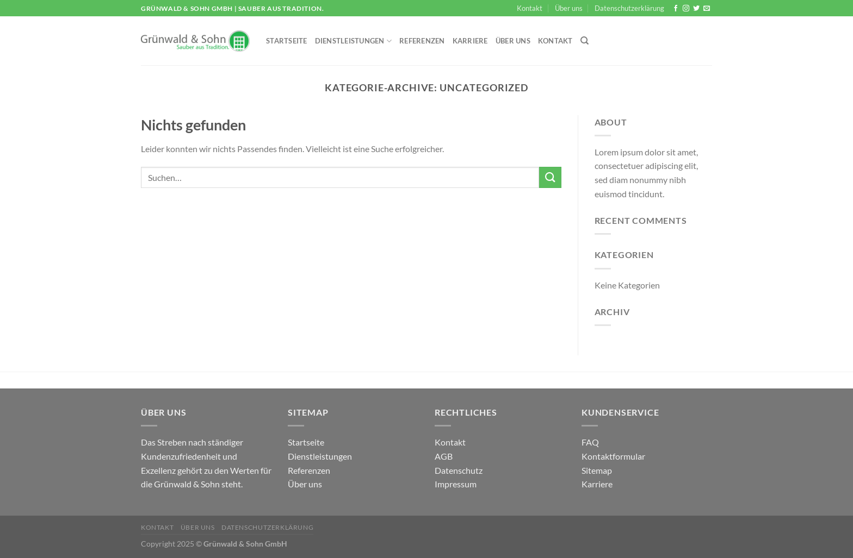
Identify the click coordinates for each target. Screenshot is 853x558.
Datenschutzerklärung (629, 8)
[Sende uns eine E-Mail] (706, 8)
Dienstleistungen (353, 41)
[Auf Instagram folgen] (686, 8)
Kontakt (529, 8)
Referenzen (422, 40)
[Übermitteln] (550, 177)
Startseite (286, 40)
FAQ (590, 442)
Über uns (569, 8)
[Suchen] (584, 40)
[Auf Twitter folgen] (696, 8)
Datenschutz (459, 470)
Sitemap (597, 470)
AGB (444, 456)
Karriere (470, 40)
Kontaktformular (613, 456)
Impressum (456, 484)
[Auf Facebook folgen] (675, 8)
